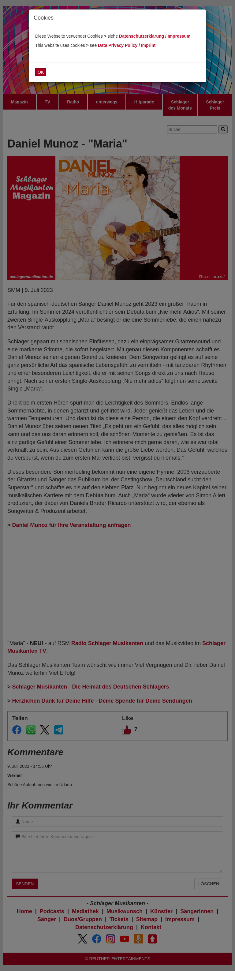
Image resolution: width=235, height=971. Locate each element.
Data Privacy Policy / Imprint (126, 45)
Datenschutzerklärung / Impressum (154, 36)
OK (41, 72)
